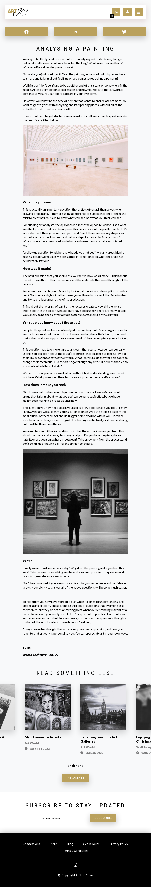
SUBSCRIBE (103, 817)
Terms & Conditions (75, 851)
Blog (70, 844)
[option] (48, 720)
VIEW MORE (75, 778)
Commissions (31, 844)
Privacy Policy (118, 844)
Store (53, 844)
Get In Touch (91, 844)
